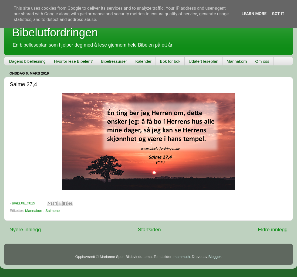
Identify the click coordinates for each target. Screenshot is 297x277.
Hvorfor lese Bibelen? (73, 61)
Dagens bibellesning (27, 61)
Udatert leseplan (203, 61)
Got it (278, 13)
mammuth (182, 257)
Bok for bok (170, 61)
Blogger (214, 257)
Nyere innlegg (25, 229)
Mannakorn (237, 61)
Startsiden (149, 229)
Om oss (262, 61)
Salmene (52, 211)
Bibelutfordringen (55, 32)
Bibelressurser (114, 61)
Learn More (254, 13)
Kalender (143, 61)
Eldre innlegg (273, 229)
